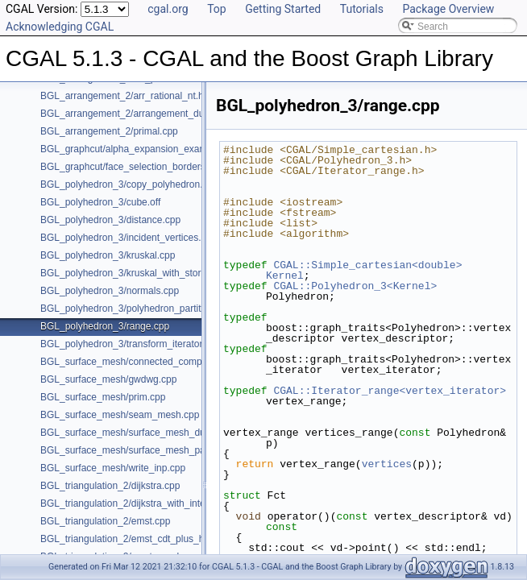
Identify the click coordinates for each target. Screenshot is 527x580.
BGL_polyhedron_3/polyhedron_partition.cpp (136, 308)
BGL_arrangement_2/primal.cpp (109, 131)
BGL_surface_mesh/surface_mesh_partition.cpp (143, 450)
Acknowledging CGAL (60, 26)
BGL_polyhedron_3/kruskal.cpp (107, 255)
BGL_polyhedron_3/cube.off (100, 202)
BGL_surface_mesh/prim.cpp (102, 397)
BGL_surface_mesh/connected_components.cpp (145, 361)
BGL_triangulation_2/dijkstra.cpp (110, 485)
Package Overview (448, 8)
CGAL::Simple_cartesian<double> (367, 265)
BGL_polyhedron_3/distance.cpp (110, 220)
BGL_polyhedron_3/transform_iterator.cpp (130, 344)
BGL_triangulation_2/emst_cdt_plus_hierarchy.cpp (148, 539)
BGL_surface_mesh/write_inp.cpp (112, 468)
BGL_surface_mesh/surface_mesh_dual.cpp (135, 432)
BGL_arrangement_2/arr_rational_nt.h (122, 96)
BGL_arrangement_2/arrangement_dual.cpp (135, 113)
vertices (387, 464)
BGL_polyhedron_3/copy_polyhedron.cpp (129, 184)
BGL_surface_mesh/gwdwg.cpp (108, 379)
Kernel (285, 275)
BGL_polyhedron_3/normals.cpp (109, 290)
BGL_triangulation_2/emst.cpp (105, 521)
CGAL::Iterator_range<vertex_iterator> (389, 390)
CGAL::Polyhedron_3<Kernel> (355, 286)
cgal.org (167, 8)
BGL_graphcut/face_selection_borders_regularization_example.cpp (184, 166)
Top (216, 8)
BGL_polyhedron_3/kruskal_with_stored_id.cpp (141, 273)
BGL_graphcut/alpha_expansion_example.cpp (139, 149)
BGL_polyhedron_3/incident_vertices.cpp (128, 237)
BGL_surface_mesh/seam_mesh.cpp (119, 414)
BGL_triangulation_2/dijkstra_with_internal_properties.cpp (164, 503)
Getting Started (283, 8)
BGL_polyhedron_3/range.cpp (104, 326)
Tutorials (362, 8)
